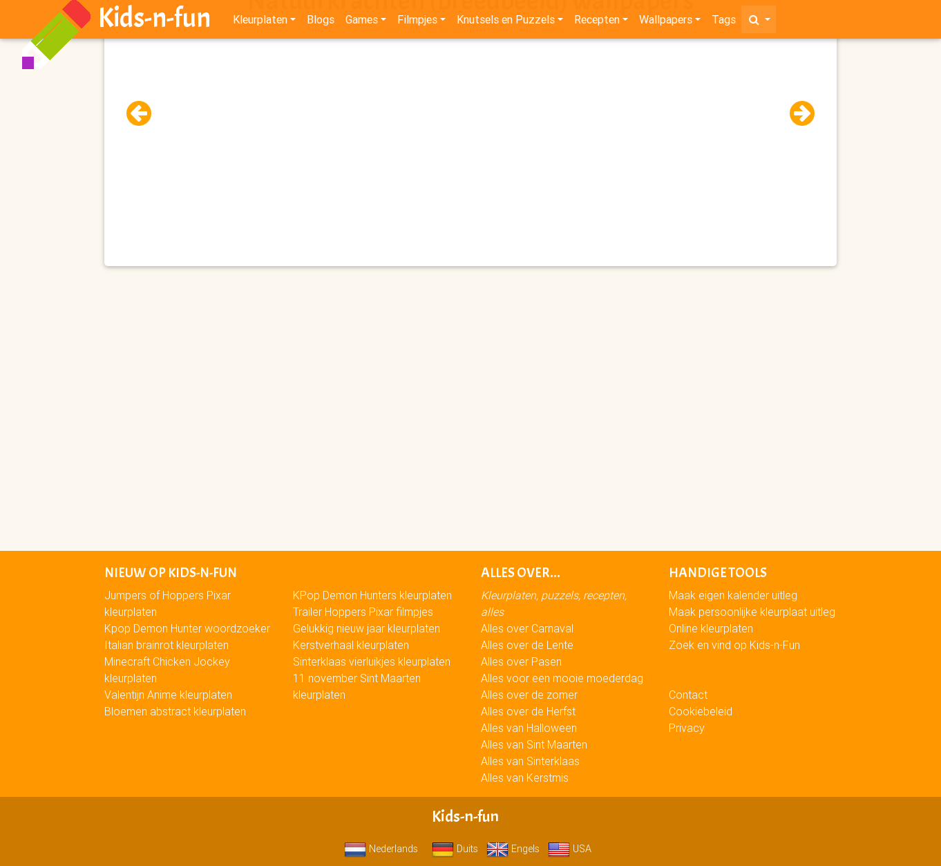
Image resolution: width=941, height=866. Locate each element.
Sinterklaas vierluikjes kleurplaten (371, 661)
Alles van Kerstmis (525, 777)
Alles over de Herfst (528, 711)
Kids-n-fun (154, 20)
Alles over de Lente (527, 645)
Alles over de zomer (529, 695)
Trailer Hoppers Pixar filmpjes (363, 612)
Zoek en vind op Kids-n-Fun (734, 645)
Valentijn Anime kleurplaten (168, 695)
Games (361, 22)
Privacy (687, 728)
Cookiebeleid (700, 711)
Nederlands (381, 849)
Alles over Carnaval (527, 628)
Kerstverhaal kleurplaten (351, 645)
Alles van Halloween (529, 728)
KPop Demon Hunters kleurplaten (372, 595)
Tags (724, 22)
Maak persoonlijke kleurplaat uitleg (752, 612)
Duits (455, 849)
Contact (688, 695)
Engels (513, 849)
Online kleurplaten (711, 628)
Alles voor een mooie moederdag (562, 678)
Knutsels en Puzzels (506, 22)
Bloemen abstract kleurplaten (175, 711)
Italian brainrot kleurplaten (166, 645)
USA (569, 849)
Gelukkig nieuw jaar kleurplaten (366, 628)
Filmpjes (417, 22)
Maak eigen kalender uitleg (733, 595)
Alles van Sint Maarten (534, 744)
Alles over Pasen (521, 661)
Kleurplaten (260, 22)
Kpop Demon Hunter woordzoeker (187, 628)
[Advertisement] (470, 139)
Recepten (597, 22)
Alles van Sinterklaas (530, 761)
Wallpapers (665, 22)
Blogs (320, 22)
